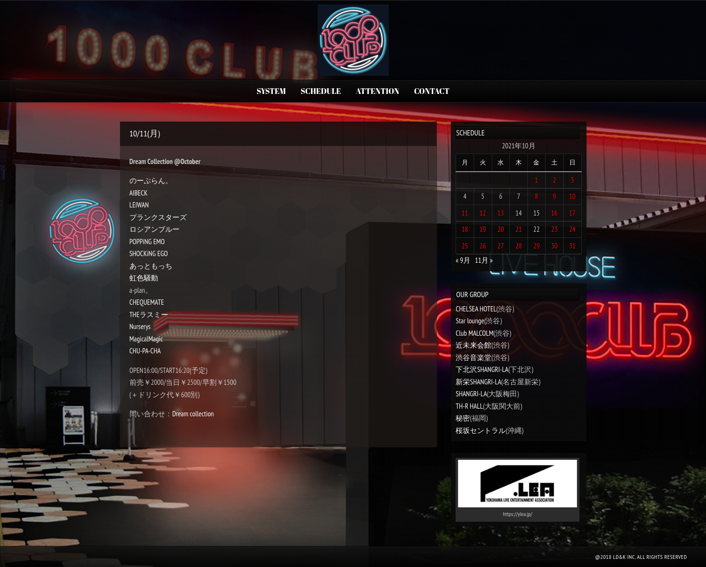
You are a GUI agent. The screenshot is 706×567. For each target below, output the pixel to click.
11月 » (484, 260)
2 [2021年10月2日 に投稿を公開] (554, 180)
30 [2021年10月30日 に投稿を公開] (554, 245)
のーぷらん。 (150, 180)
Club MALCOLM (474, 333)
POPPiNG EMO (147, 241)
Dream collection (193, 413)
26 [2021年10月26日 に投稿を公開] (482, 245)
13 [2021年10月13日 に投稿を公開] (500, 212)
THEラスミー (148, 314)
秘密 (463, 418)
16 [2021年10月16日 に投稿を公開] (554, 212)
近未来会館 (473, 345)
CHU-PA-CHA (145, 350)
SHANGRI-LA (471, 393)
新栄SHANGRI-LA (478, 381)
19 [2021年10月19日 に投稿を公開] (482, 229)
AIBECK (138, 192)
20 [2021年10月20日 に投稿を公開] (500, 229)
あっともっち (150, 265)
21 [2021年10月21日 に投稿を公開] (519, 229)
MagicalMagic (146, 338)
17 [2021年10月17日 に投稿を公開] (572, 212)
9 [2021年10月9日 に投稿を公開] (554, 196)
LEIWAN (139, 204)
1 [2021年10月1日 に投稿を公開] (536, 180)
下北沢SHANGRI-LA (482, 369)
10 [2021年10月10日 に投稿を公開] (572, 196)
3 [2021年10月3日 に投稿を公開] (572, 180)
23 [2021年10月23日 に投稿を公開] (554, 229)
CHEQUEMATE (146, 302)
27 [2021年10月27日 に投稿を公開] (500, 245)
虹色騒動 (143, 277)
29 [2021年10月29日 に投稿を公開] (536, 245)
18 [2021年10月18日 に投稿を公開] (465, 229)
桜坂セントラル (481, 430)
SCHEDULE (321, 91)
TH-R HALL (469, 406)
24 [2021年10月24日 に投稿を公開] (572, 229)
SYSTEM (271, 91)
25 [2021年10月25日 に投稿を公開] (465, 245)
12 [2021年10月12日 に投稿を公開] (482, 212)
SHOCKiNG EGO (148, 253)
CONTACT (431, 91)
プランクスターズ (158, 217)
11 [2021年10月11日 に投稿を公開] (465, 212)
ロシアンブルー (154, 229)
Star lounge (470, 320)
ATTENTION (377, 91)
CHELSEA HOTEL (476, 308)
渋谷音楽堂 (473, 357)
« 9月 (463, 260)
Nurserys (140, 326)
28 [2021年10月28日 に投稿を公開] (519, 245)
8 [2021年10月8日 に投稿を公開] (536, 196)
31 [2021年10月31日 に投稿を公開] (572, 245)
